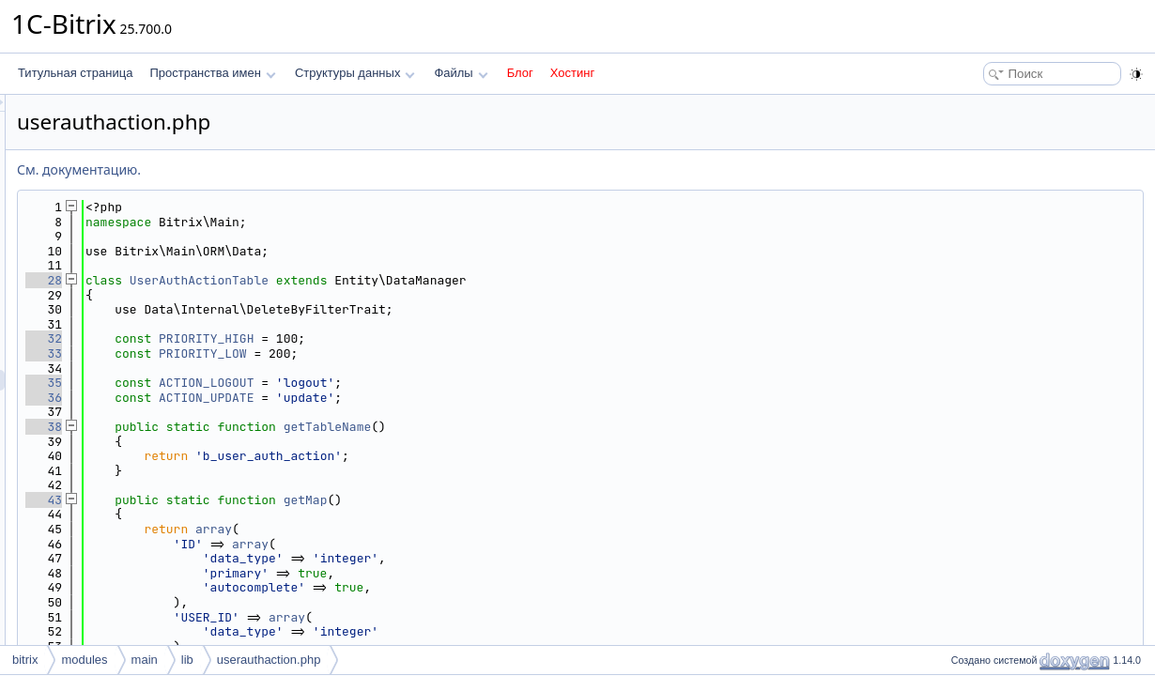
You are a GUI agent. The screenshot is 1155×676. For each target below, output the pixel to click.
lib (187, 660)
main (144, 660)
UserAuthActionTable (433, 280)
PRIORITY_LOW (437, 353)
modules (84, 660)
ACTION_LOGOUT (440, 383)
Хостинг (572, 73)
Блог (520, 73)
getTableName (562, 427)
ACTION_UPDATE (440, 398)
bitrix (25, 660)
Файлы (460, 73)
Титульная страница (75, 73)
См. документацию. (314, 169)
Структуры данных (355, 73)
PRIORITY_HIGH (440, 338)
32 (278, 338)
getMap (540, 500)
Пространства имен (212, 73)
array (448, 529)
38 (278, 427)
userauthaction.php (269, 660)
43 (278, 500)
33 (278, 353)
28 (278, 280)
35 (278, 383)
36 (278, 398)
